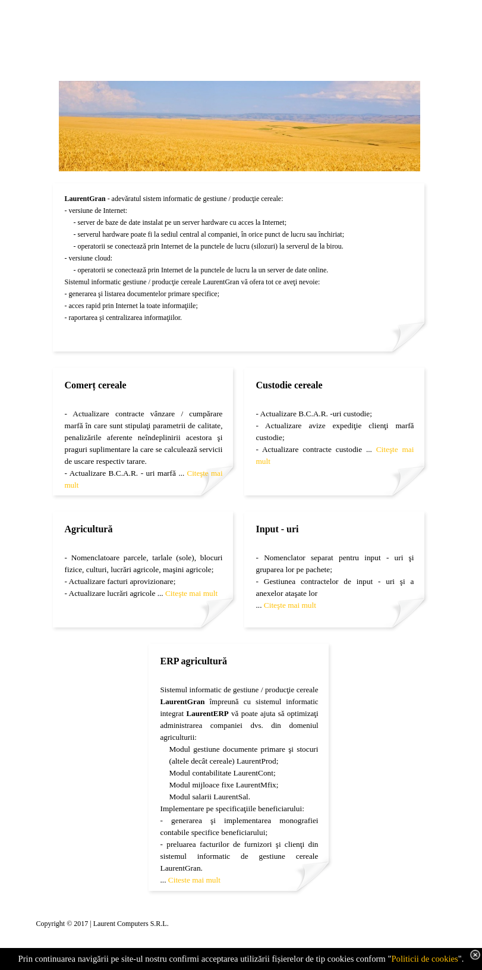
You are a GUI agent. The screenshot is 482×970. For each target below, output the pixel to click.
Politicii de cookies (424, 958)
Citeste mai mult (194, 879)
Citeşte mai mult (191, 593)
